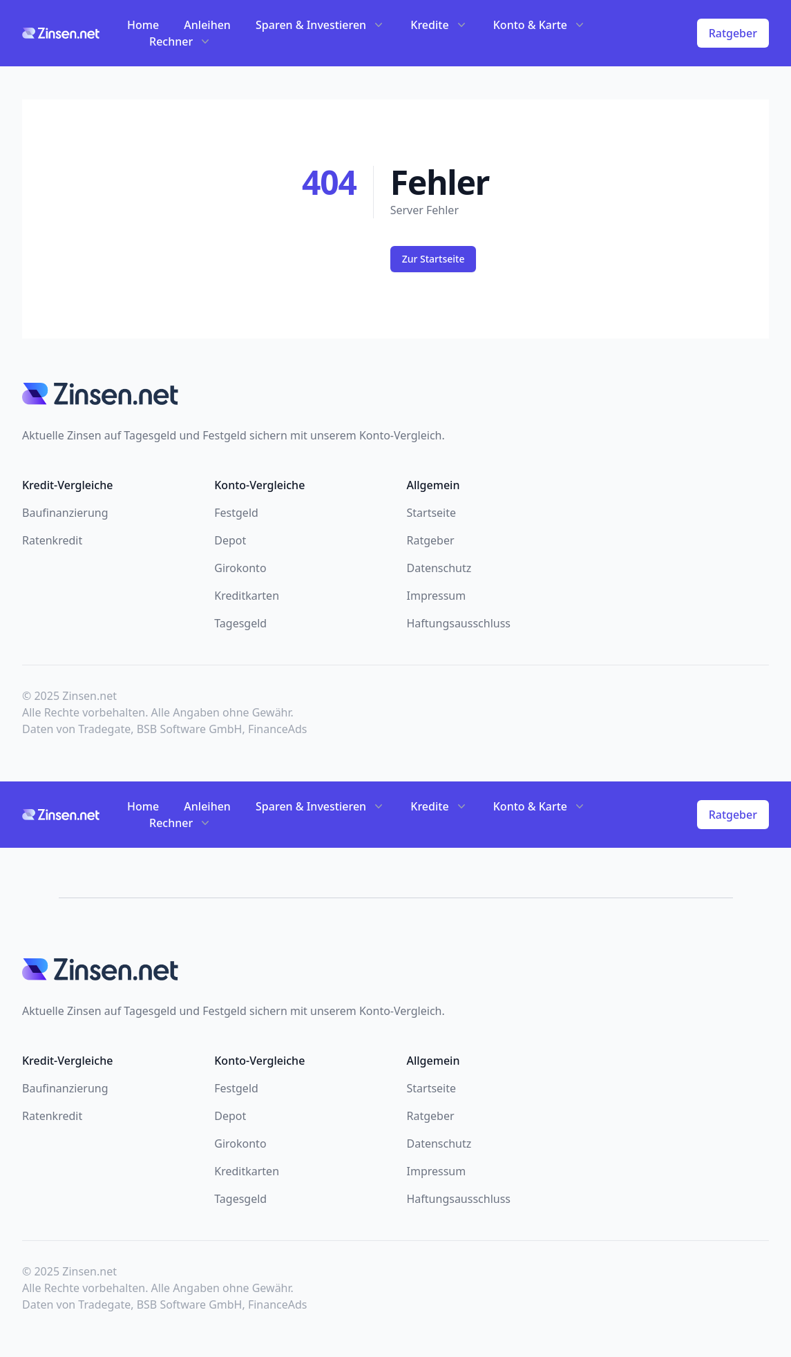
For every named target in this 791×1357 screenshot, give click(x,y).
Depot (230, 540)
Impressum (436, 595)
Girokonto (240, 568)
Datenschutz (439, 568)
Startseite (432, 512)
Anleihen (207, 24)
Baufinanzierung (65, 512)
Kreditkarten (246, 595)
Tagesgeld (240, 623)
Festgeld (236, 512)
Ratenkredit (52, 540)
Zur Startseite (433, 258)
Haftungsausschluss (459, 623)
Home (143, 24)
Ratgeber (733, 33)
